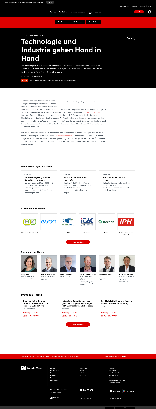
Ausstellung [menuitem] (63, 12)
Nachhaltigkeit (54, 380)
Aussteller (142, 6)
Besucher (134, 6)
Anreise (82, 370)
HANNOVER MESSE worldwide (58, 389)
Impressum (112, 368)
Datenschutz (112, 370)
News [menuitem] (90, 12)
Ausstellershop (83, 368)
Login (138, 12)
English (50, 2)
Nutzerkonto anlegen (56, 377)
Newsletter (93, 22)
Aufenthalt (82, 373)
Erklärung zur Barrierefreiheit (117, 380)
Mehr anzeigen (78, 256)
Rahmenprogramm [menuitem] (78, 12)
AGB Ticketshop (113, 375)
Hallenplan (83, 375)
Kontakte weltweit (55, 370)
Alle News (61, 22)
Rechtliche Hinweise (114, 373)
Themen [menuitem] (53, 12)
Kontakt (52, 368)
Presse (149, 6)
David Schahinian (36, 76)
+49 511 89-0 (87, 398)
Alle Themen (77, 22)
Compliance (112, 377)
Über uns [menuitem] (98, 12)
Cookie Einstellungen (114, 382)
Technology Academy (56, 392)
